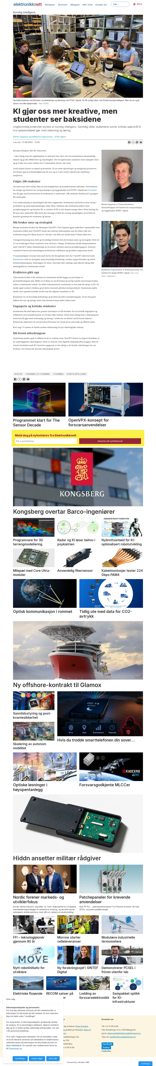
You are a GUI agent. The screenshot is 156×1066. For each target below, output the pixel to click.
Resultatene (18, 259)
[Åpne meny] (134, 4)
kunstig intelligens (76, 374)
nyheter (18, 374)
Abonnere (62, 5)
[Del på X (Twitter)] (133, 142)
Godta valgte (37, 1058)
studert (93, 190)
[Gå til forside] (28, 4)
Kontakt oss (101, 5)
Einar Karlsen (82, 1026)
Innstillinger (145, 1064)
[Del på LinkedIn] (137, 142)
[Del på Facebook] (129, 142)
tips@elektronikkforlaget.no (123, 1037)
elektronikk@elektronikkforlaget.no (124, 1033)
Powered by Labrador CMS (78, 1062)
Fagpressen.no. (15, 1048)
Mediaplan (50, 5)
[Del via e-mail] (141, 142)
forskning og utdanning (38, 374)
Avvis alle (53, 1058)
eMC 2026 (87, 5)
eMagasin (75, 5)
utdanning (58, 374)
